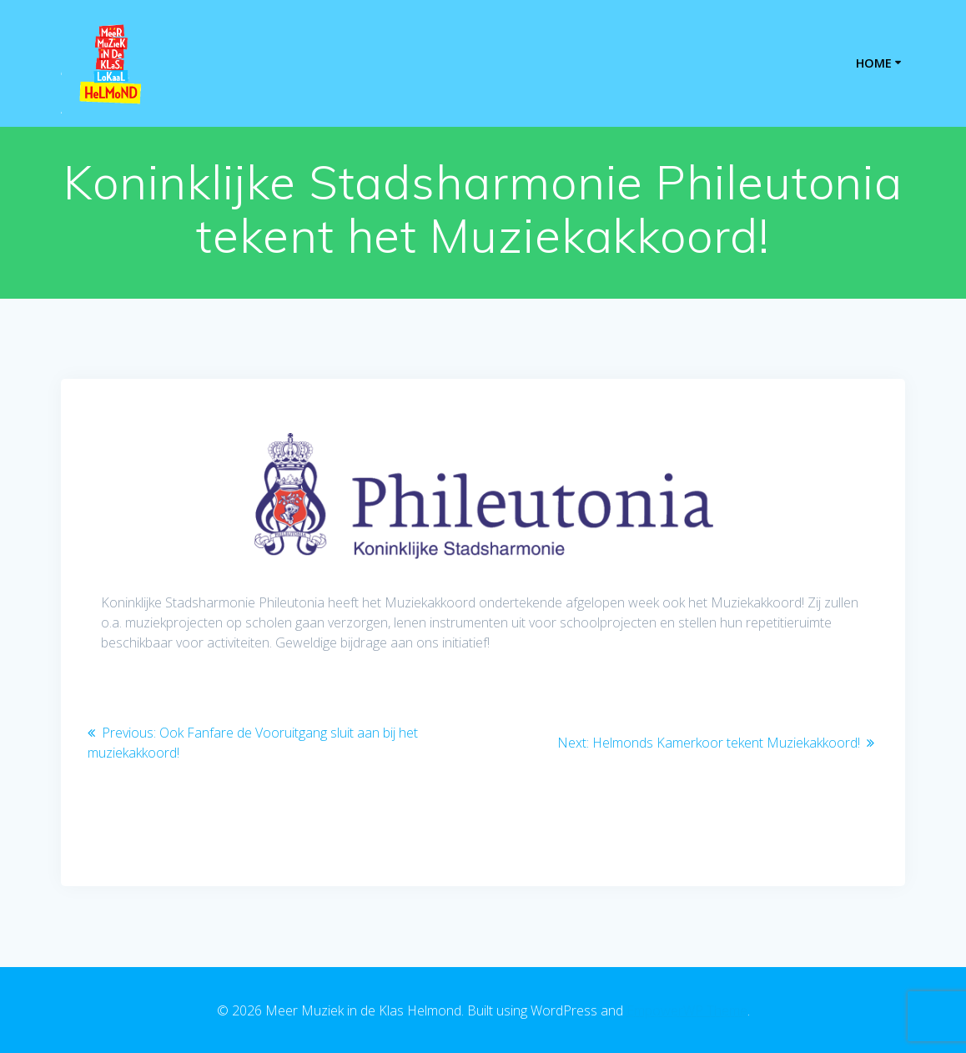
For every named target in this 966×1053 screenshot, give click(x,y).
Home (874, 63)
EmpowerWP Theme (686, 1010)
